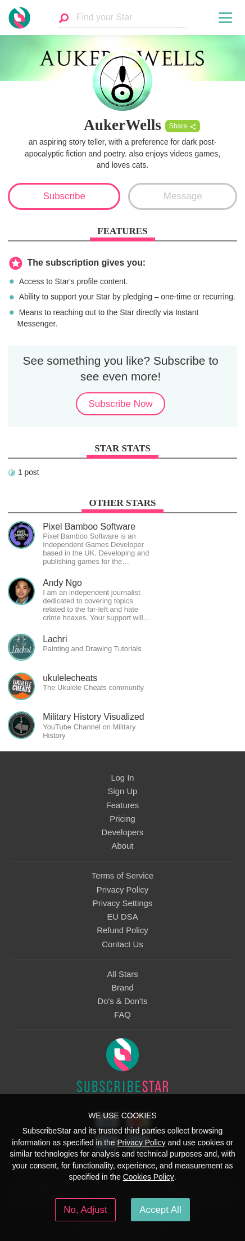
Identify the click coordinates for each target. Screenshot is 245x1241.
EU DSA (122, 916)
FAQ (122, 1014)
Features (122, 805)
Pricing (122, 818)
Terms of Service (122, 875)
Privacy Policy (122, 889)
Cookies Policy (148, 1176)
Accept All (160, 1209)
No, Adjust (85, 1209)
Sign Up (123, 791)
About (123, 845)
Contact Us (122, 944)
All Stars (122, 974)
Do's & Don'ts (123, 1001)
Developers (122, 832)
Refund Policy (122, 930)
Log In (122, 777)
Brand (122, 987)
